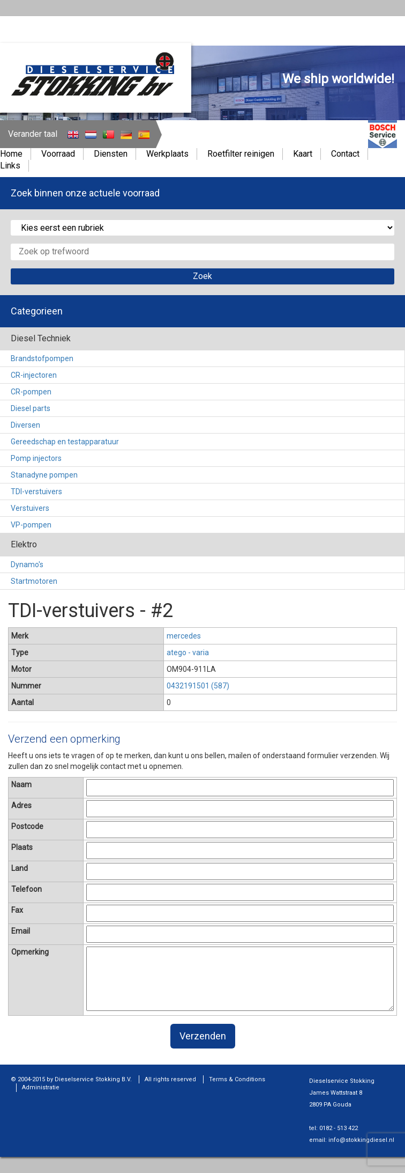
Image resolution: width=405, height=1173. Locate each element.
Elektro (24, 544)
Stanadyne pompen (44, 475)
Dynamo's (27, 564)
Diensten (111, 154)
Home (11, 154)
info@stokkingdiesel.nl (361, 1140)
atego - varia (188, 652)
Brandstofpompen (42, 358)
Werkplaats (167, 154)
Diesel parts (30, 408)
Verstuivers (30, 508)
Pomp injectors (36, 458)
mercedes (184, 636)
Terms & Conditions (237, 1079)
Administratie (40, 1087)
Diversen (25, 425)
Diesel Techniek (41, 338)
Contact (345, 154)
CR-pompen (31, 391)
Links (10, 165)
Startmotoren (34, 581)
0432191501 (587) (198, 685)
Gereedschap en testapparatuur (65, 441)
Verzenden (202, 1036)
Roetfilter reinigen (240, 154)
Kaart (302, 154)
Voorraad (58, 154)
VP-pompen (31, 524)
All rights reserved (170, 1079)
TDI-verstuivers (36, 491)
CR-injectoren (34, 375)
